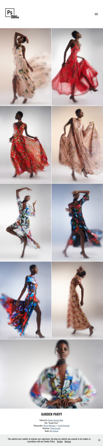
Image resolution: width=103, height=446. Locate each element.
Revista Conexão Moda (55, 420)
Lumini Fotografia (64, 425)
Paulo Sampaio (55, 428)
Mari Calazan (54, 430)
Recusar (68, 441)
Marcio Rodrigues (49, 425)
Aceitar (60, 441)
